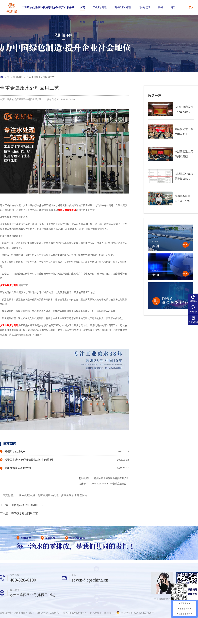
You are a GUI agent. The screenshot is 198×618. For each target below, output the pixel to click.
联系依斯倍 (98, 22)
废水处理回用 (27, 495)
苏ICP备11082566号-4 (74, 612)
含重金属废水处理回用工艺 (40, 77)
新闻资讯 (18, 77)
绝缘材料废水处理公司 (18, 468)
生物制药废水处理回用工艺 (27, 505)
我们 (82, 22)
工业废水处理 (100, 7)
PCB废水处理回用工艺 (24, 513)
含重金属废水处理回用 (74, 495)
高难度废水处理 (123, 7)
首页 (82, 7)
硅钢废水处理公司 (15, 451)
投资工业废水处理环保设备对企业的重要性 (30, 459)
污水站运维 (144, 7)
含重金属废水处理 (48, 495)
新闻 (173, 7)
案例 (160, 7)
